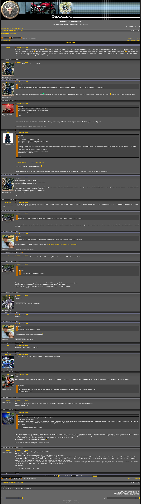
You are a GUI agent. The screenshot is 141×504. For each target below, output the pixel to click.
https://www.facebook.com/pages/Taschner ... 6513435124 (62, 244)
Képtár (66, 24)
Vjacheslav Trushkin (67, 501)
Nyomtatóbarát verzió (6, 40)
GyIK (69, 21)
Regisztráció (63, 21)
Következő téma (136, 40)
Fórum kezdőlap (5, 30)
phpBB (69, 500)
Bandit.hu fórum (14, 30)
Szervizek (21, 30)
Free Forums (75, 501)
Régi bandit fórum (74, 24)
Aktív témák (20, 28)
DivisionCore (80, 501)
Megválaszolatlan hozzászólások (9, 28)
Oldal (129, 38)
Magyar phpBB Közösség (74, 502)
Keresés (73, 21)
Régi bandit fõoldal (58, 24)
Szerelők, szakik (8, 34)
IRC (81, 24)
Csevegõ (85, 24)
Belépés (79, 21)
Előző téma (129, 40)
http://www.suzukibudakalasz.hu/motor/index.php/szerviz (30, 162)
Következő (137, 38)
